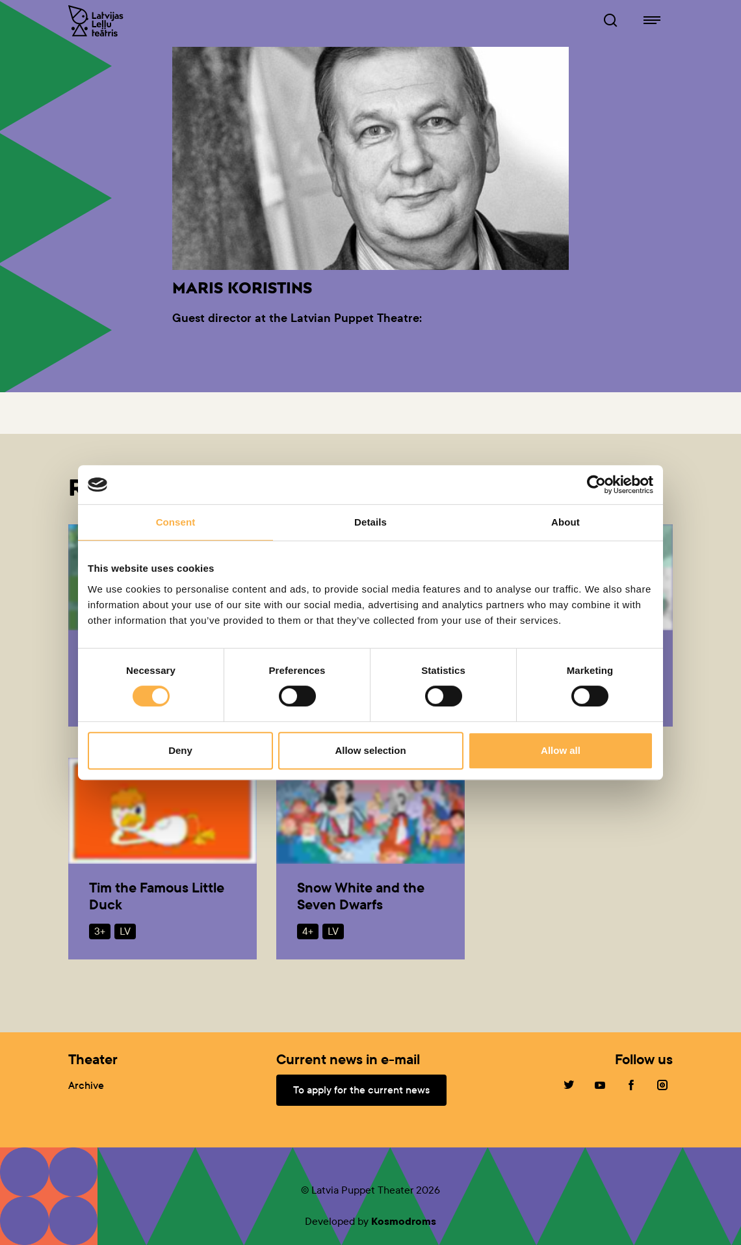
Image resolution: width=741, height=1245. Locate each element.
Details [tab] (370, 522)
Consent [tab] (176, 522)
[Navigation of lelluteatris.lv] (652, 21)
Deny (180, 750)
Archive (86, 1085)
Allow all (560, 750)
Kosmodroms (403, 1221)
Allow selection (370, 750)
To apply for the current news (361, 1090)
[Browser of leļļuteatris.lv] (610, 21)
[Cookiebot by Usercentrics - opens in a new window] (596, 484)
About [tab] (565, 522)
